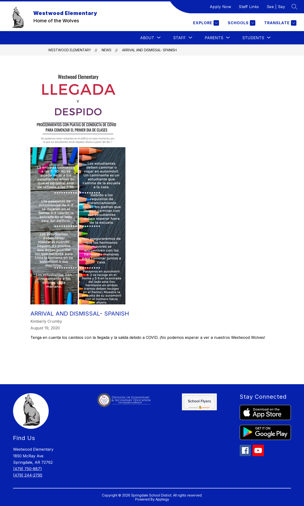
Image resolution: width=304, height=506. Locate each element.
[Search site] (294, 6)
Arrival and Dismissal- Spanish (149, 50)
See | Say (276, 6)
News (106, 50)
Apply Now (220, 6)
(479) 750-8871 (27, 468)
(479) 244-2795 (27, 475)
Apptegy (162, 499)
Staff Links (249, 6)
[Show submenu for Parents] (214, 38)
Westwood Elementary (69, 50)
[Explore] (205, 23)
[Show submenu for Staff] (179, 38)
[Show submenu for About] (147, 38)
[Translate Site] (279, 23)
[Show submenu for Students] (253, 38)
